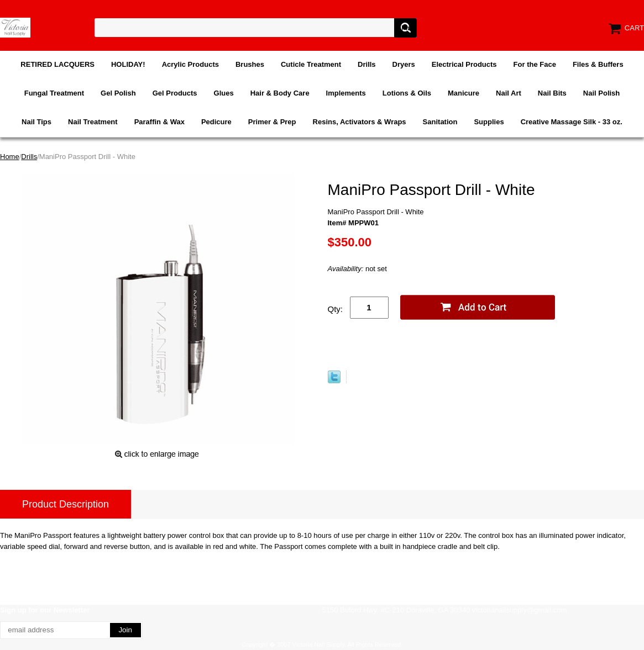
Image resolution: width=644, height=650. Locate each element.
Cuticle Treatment (311, 64)
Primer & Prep (272, 122)
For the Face (535, 64)
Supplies (489, 122)
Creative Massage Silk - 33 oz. (571, 122)
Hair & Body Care (280, 93)
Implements (346, 93)
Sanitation (440, 122)
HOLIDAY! (128, 64)
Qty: (335, 309)
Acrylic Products (190, 64)
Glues (224, 93)
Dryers (403, 64)
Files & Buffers (598, 64)
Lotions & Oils (407, 93)
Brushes (249, 64)
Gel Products (175, 93)
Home (9, 156)
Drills (367, 64)
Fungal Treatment (54, 93)
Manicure (463, 93)
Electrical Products (464, 64)
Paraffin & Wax (159, 122)
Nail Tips (36, 122)
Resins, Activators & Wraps (359, 122)
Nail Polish (601, 93)
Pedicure (216, 122)
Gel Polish (118, 93)
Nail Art (508, 93)
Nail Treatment (93, 122)
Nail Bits (552, 93)
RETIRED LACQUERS (57, 64)
